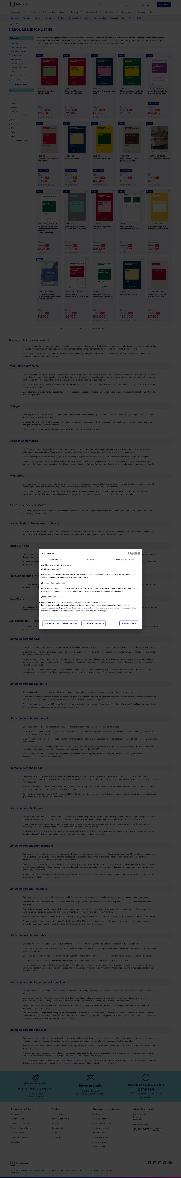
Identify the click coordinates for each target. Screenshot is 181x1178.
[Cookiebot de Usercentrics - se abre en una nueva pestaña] (130, 553)
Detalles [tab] (90, 559)
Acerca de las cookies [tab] (125, 559)
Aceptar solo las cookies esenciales (60, 623)
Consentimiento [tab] (56, 559)
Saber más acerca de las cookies (56, 616)
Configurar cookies (93, 623)
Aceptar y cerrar (129, 623)
